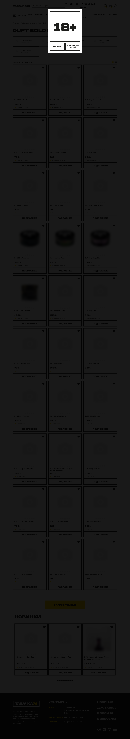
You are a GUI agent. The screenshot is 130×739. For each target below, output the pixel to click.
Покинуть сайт (73, 46)
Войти (57, 46)
